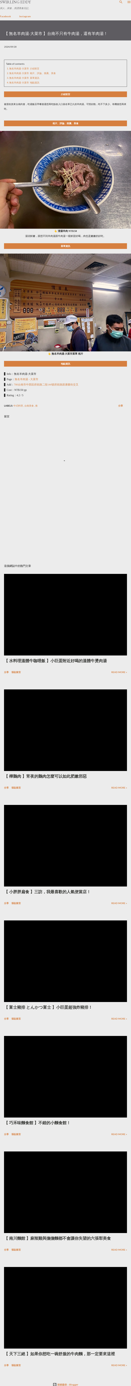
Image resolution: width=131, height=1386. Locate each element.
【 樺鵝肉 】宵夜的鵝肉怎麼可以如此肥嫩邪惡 (45, 776)
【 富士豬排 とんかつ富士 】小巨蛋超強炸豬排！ (48, 1007)
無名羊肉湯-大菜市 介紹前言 (24, 68)
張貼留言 (16, 672)
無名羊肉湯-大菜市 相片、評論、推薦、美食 (32, 73)
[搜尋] (121, 2)
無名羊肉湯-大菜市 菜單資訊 (24, 77)
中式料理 (18, 405)
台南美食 (29, 405)
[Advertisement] (64, 530)
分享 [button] (120, 405)
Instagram (25, 16)
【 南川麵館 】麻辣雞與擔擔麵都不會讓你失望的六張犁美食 (57, 1238)
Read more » (119, 672)
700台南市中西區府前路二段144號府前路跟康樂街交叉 (46, 384)
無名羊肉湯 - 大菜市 (26, 379)
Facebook (5, 16)
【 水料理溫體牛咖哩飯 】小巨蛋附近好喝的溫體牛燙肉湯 (55, 660)
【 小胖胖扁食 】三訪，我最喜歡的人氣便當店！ (47, 891)
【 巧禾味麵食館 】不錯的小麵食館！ (37, 1122)
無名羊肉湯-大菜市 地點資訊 (24, 82)
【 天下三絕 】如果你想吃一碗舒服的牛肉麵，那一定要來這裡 (59, 1353)
